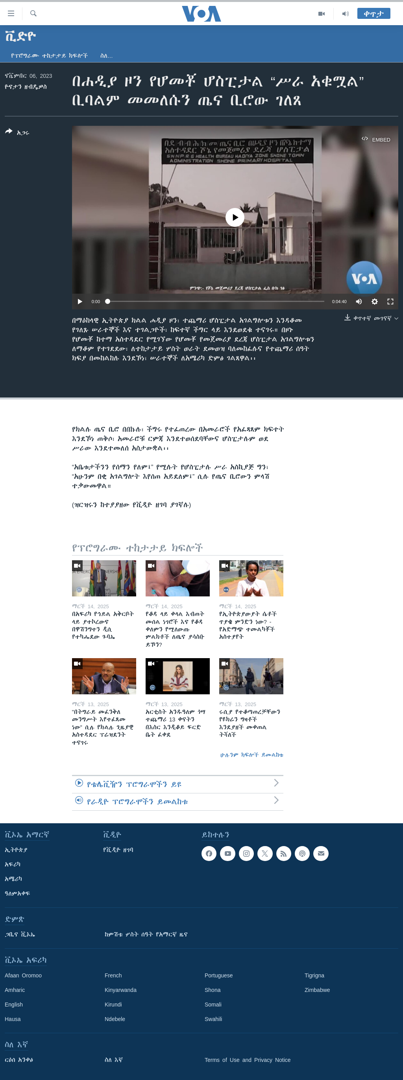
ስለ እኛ (114, 1059)
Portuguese (219, 975)
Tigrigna (314, 975)
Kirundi (113, 1004)
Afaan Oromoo (23, 975)
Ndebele (115, 1019)
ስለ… (106, 55)
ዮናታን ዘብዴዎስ (26, 86)
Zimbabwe (317, 990)
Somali (213, 1004)
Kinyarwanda (121, 990)
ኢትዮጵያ (16, 850)
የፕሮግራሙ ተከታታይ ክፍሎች (49, 55)
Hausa (12, 1019)
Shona (212, 990)
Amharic (15, 990)
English (14, 1004)
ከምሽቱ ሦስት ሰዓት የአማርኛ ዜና (146, 934)
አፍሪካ (12, 864)
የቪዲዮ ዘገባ (118, 850)
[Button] (17, 134)
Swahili (213, 1019)
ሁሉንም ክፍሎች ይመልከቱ (251, 755)
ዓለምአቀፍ (17, 893)
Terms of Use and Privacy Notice (248, 1059)
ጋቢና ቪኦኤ (20, 934)
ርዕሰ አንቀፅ (19, 1059)
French (113, 975)
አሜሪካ (13, 879)
